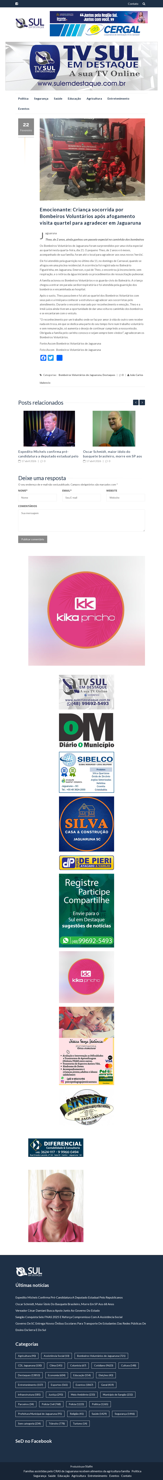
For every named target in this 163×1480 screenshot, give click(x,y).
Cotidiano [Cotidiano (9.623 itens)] (103, 1365)
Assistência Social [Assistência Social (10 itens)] (56, 1355)
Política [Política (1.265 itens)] (100, 1404)
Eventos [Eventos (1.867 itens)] (84, 1384)
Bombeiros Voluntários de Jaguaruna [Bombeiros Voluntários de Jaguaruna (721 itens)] (101, 1355)
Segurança (41, 98)
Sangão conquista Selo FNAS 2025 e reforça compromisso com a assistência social (68, 1317)
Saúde (58, 98)
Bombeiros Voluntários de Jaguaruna (80, 375)
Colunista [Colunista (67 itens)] (78, 1365)
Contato (133, 3)
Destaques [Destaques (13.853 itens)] (29, 1375)
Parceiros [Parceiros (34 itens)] (26, 1404)
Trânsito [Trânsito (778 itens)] (57, 1423)
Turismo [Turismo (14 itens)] (80, 1423)
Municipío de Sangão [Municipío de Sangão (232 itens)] (118, 1394)
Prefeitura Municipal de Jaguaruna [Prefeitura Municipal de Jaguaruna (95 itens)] (40, 1413)
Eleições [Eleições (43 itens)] (106, 1375)
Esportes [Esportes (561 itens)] (59, 1384)
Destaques (109, 375)
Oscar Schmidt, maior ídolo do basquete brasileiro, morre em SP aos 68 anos (112, 456)
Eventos (23, 108)
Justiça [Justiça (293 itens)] (56, 1394)
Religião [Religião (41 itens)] (77, 1413)
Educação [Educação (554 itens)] (82, 1375)
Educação (74, 98)
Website (111, 490)
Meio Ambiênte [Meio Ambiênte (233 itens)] (83, 1394)
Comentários (27, 506)
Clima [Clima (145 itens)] (56, 1365)
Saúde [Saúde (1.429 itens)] (99, 1413)
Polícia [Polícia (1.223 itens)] (76, 1404)
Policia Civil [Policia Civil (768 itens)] (51, 1404)
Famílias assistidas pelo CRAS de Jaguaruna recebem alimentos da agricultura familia (77, 1471)
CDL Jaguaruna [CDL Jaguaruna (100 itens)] (30, 1365)
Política (23, 98)
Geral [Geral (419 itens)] (107, 1384)
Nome (23, 490)
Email (67, 490)
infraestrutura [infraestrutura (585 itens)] (29, 1394)
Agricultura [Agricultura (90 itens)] (27, 1355)
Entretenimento (118, 98)
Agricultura (94, 98)
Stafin (89, 1466)
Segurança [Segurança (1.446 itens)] (125, 1413)
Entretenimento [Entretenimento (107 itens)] (30, 1384)
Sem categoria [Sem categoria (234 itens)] (29, 1423)
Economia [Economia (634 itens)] (56, 1375)
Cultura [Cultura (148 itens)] (128, 1365)
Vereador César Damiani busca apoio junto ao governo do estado (57, 1310)
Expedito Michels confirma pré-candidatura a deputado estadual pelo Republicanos (48, 456)
